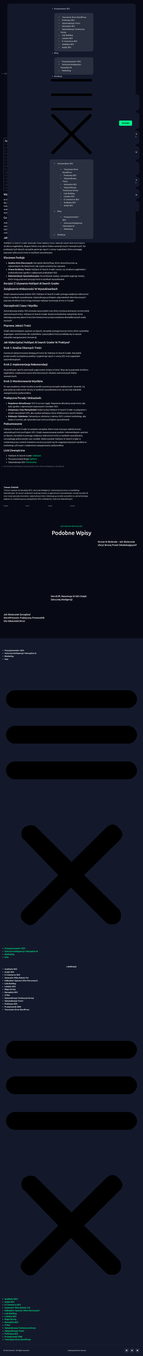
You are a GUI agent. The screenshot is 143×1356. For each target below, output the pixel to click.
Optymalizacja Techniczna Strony (73, 30)
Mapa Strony (10, 989)
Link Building (67, 35)
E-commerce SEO (69, 41)
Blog (56, 53)
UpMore (33, 459)
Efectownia (31, 462)
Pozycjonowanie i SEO (71, 61)
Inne (6, 659)
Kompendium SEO (62, 9)
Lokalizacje (72, 967)
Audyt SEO (66, 47)
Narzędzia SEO (68, 26)
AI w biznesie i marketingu (13, 466)
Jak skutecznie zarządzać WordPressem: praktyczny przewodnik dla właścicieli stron (24, 617)
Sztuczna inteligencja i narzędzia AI (71, 66)
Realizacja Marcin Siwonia (77, 1350)
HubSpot (37, 455)
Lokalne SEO (67, 38)
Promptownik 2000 (13, 1007)
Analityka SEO (68, 44)
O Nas (7, 995)
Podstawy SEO (68, 20)
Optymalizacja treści (71, 23)
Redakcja (58, 76)
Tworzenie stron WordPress (74, 17)
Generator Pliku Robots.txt (17, 978)
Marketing (66, 70)
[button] (71, 117)
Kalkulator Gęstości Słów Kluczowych (21, 981)
